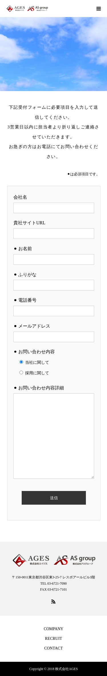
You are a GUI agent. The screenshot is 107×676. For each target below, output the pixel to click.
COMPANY (53, 629)
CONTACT (53, 648)
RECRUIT (53, 638)
